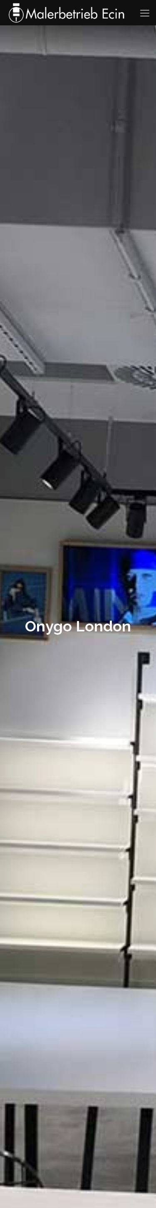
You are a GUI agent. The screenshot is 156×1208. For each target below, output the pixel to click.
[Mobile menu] (145, 12)
